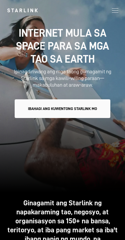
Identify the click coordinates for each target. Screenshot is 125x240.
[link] (22, 10)
